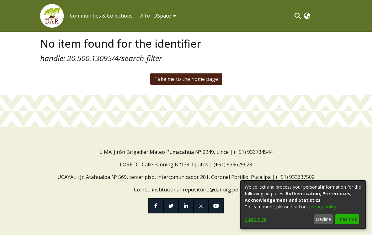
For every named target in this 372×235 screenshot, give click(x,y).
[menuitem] (157, 15)
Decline (323, 219)
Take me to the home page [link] (186, 79)
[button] (52, 16)
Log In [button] (321, 15)
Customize (255, 219)
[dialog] (303, 204)
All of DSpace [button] (155, 15)
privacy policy (322, 207)
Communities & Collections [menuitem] (101, 15)
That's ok (347, 219)
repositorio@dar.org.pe (210, 189)
